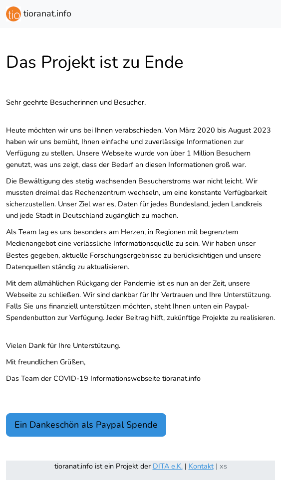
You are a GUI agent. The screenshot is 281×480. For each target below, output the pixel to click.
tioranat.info (38, 13)
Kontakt (201, 466)
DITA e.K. (168, 466)
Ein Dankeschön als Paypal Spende (86, 425)
